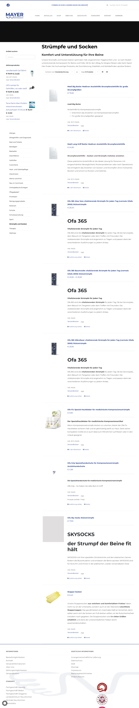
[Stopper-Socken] (53, 597)
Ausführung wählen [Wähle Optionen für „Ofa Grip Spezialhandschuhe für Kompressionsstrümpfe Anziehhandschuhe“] (75, 504)
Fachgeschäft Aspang (15, 687)
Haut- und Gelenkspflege (18, 169)
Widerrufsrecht (77, 677)
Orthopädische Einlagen (18, 188)
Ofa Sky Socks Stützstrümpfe (80, 518)
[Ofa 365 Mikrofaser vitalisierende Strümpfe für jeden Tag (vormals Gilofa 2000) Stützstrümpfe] (53, 349)
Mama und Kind (15, 179)
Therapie (12, 228)
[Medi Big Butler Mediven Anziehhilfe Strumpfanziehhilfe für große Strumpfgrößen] (53, 95)
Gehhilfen (13, 160)
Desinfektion (14, 156)
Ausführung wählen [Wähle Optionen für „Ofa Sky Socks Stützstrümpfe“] (75, 578)
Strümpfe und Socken (18, 224)
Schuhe (12, 210)
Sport (11, 219)
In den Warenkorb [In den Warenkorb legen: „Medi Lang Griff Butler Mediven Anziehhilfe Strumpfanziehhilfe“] (75, 187)
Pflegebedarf (14, 192)
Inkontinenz (13, 174)
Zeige (87, 72)
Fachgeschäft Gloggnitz (16, 694)
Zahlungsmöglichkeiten (16, 670)
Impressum (76, 670)
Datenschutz (76, 661)
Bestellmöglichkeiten (15, 657)
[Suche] (107, 5)
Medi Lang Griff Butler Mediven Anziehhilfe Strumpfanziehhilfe (96, 144)
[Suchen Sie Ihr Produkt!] (119, 5)
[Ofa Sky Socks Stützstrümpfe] (53, 529)
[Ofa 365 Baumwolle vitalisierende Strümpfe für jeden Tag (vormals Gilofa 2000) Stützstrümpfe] (53, 279)
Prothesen (13, 197)
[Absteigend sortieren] (77, 72)
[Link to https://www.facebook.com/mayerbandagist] (8, 5)
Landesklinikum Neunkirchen (19, 697)
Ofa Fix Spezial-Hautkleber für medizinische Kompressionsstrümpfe (98, 410)
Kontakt (9, 661)
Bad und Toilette (15, 142)
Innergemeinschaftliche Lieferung (86, 657)
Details (86, 130)
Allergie (12, 133)
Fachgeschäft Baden (15, 690)
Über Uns (10, 667)
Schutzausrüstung (16, 215)
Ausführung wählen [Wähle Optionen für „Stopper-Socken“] (75, 637)
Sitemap (75, 667)
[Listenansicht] (107, 72)
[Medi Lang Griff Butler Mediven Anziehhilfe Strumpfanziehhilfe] (53, 153)
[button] (5, 703)
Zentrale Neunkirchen (15, 700)
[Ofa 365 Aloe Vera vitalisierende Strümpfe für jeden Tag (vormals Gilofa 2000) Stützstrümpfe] (53, 210)
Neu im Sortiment (16, 183)
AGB (73, 664)
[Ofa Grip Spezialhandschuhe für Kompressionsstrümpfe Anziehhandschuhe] (53, 471)
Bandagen (13, 147)
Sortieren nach (56, 72)
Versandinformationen (16, 664)
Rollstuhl (12, 206)
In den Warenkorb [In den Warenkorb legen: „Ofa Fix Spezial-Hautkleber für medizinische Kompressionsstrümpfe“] (75, 449)
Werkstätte (11, 703)
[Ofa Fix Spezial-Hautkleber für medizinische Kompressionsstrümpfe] (53, 420)
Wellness (12, 233)
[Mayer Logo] (14, 14)
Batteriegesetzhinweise (81, 673)
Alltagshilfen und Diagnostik (20, 138)
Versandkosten (73, 125)
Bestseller (13, 151)
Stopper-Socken (74, 592)
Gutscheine (13, 165)
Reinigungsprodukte (17, 201)
